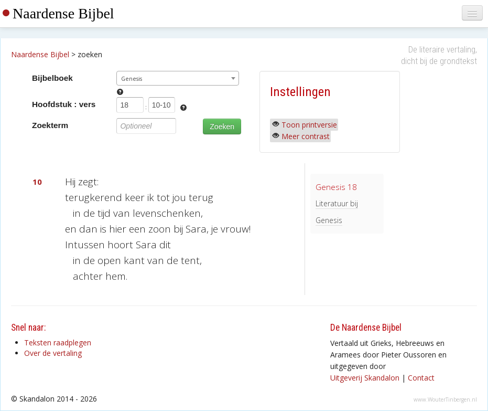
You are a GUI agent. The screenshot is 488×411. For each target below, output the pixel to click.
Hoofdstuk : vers (63, 104)
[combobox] (177, 78)
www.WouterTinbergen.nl (445, 399)
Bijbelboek (52, 77)
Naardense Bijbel (63, 13)
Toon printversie (309, 125)
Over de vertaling (53, 353)
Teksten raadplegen (57, 342)
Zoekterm (50, 125)
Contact (421, 378)
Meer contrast (305, 136)
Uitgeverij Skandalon (364, 378)
